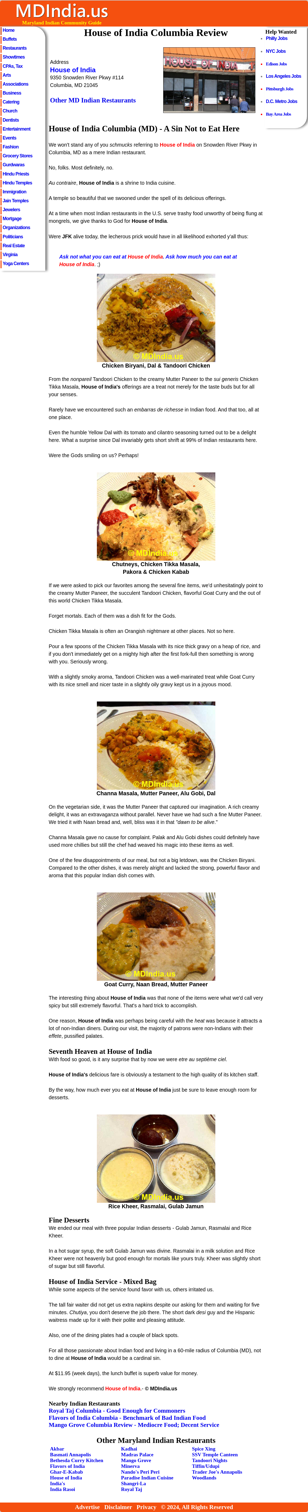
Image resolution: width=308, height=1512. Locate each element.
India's (57, 1483)
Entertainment (16, 129)
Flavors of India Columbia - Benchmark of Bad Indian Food (127, 1417)
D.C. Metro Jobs (281, 101)
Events (9, 138)
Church (10, 110)
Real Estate (14, 245)
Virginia (10, 254)
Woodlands (204, 1477)
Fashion (10, 146)
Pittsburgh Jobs (279, 88)
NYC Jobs (276, 51)
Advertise (87, 1507)
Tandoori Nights (209, 1460)
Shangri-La (133, 1483)
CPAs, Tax (12, 66)
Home (8, 30)
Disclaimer (118, 1507)
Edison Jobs (276, 63)
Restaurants (15, 48)
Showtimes (14, 57)
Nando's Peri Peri (140, 1472)
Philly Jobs (276, 38)
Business (12, 93)
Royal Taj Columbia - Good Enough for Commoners (117, 1410)
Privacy (146, 1507)
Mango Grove (136, 1460)
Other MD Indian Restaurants (93, 100)
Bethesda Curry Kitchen (76, 1460)
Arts (7, 75)
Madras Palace (137, 1454)
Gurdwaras (13, 164)
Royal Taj (131, 1489)
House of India (66, 1477)
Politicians (13, 236)
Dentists (11, 120)
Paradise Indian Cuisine (147, 1477)
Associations (15, 84)
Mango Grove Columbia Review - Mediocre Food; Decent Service (134, 1424)
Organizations (16, 227)
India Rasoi (62, 1489)
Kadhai (129, 1449)
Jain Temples (15, 200)
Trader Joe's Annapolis (217, 1472)
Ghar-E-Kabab (66, 1472)
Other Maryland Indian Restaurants (156, 1440)
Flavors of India (67, 1466)
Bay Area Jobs (278, 114)
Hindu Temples (17, 182)
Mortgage (12, 218)
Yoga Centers (16, 263)
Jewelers (11, 209)
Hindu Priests (16, 174)
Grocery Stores (17, 155)
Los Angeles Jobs (283, 76)
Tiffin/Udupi (205, 1466)
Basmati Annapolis (70, 1454)
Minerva (130, 1466)
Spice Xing (203, 1449)
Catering (11, 102)
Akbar (57, 1449)
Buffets (10, 39)
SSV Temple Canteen (215, 1454)
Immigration (14, 191)
